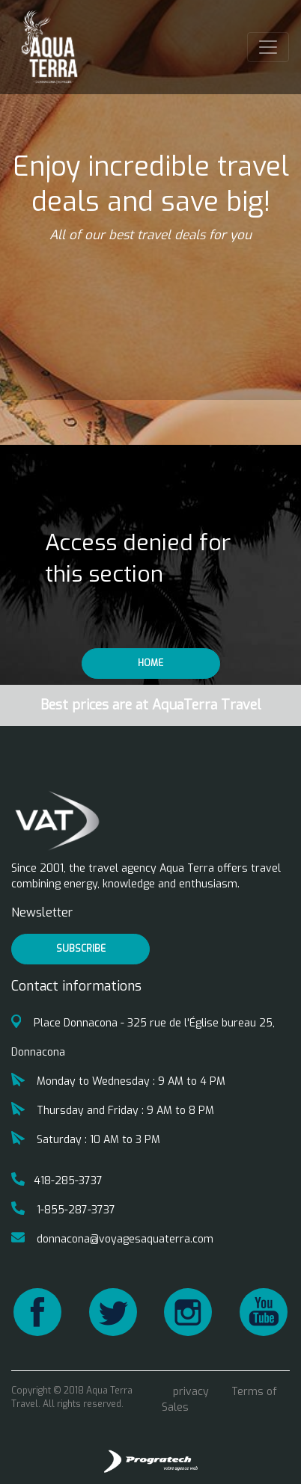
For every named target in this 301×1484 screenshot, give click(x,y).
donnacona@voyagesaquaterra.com (112, 1239)
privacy (191, 1392)
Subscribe (81, 949)
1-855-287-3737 (63, 1210)
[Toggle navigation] (268, 47)
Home (150, 663)
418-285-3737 (57, 1181)
